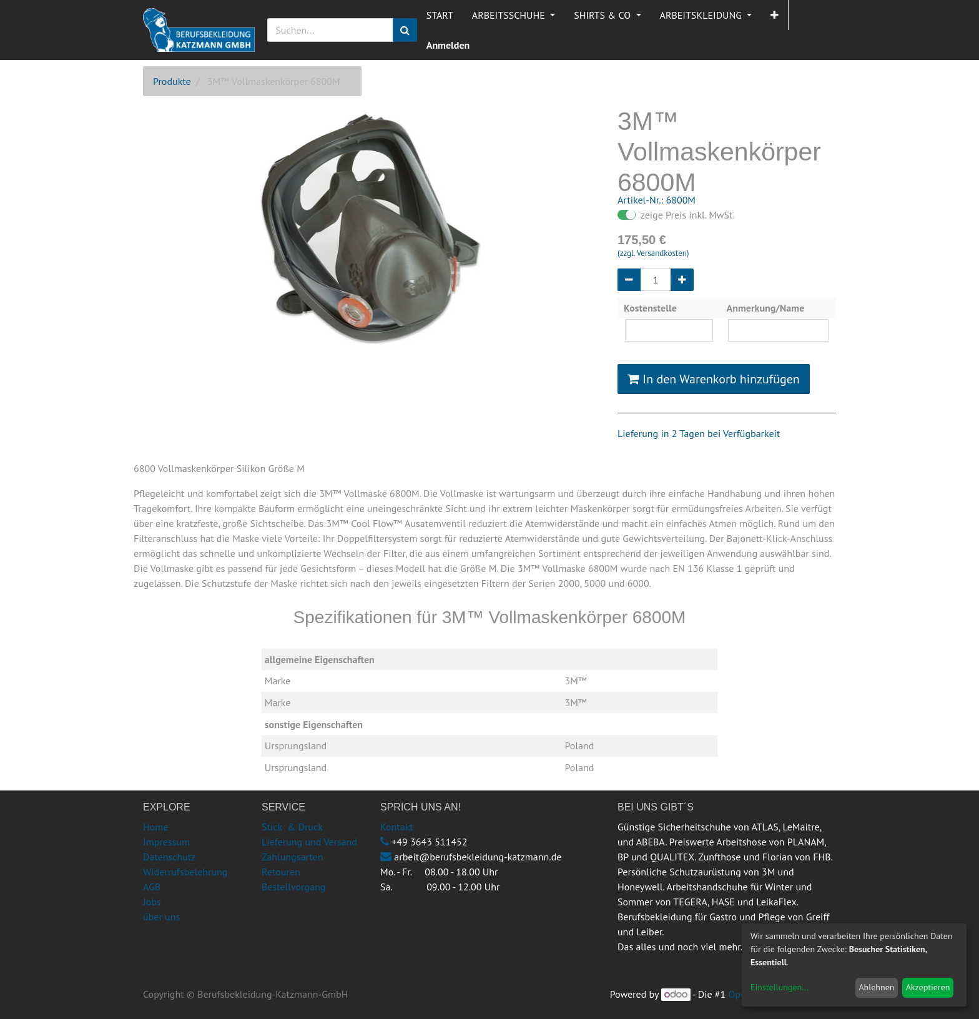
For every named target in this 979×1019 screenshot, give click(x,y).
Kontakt (396, 826)
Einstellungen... (779, 987)
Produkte (172, 81)
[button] (774, 15)
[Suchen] (405, 30)
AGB (151, 886)
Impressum (166, 841)
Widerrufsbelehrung (185, 871)
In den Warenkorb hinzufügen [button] (713, 379)
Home (155, 826)
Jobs (152, 901)
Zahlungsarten (292, 856)
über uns (161, 916)
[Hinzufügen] (682, 279)
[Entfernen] (629, 279)
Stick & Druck (292, 826)
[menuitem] (440, 15)
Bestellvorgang (293, 886)
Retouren (281, 871)
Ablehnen (876, 987)
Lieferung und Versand (309, 841)
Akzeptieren (928, 987)
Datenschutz (169, 856)
